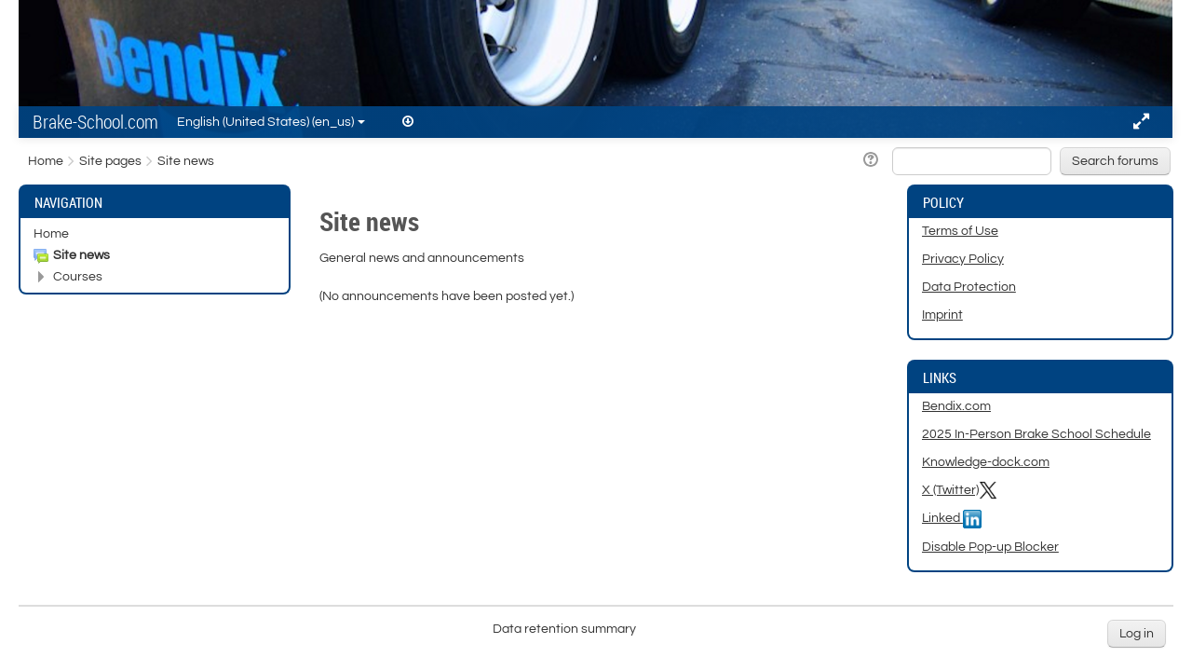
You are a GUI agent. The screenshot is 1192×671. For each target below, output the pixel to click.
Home (51, 233)
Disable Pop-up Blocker (990, 547)
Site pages (110, 161)
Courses (77, 276)
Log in (1136, 633)
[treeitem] (155, 234)
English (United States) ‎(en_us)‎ (271, 122)
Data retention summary (564, 629)
